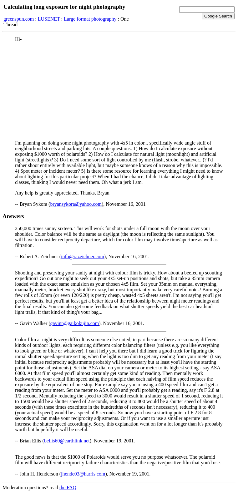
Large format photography (90, 19)
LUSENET (49, 19)
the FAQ (67, 487)
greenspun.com (18, 19)
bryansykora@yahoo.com (75, 204)
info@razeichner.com (82, 256)
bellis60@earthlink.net (67, 440)
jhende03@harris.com (83, 473)
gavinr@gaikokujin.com (74, 323)
